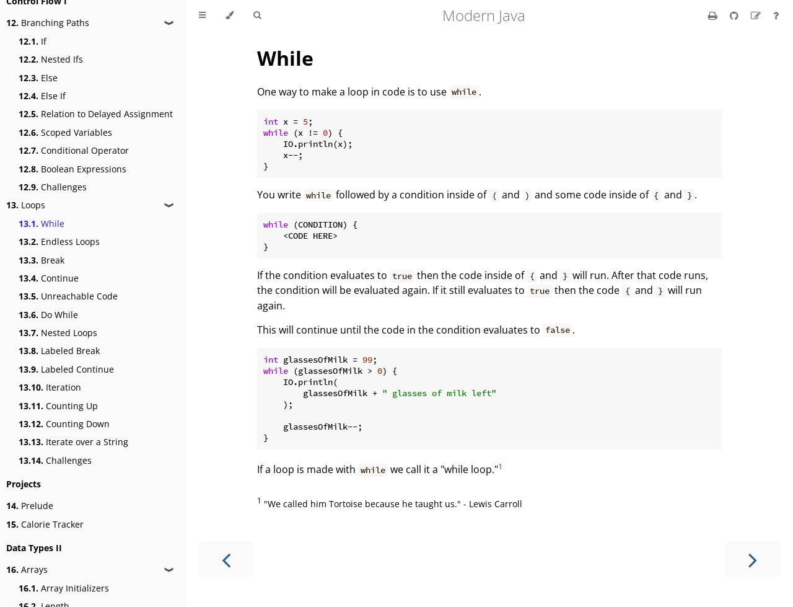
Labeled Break (59, 351)
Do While (48, 315)
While (41, 223)
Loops (25, 205)
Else (38, 78)
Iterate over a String (73, 442)
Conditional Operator (74, 150)
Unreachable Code (68, 296)
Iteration (50, 387)
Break (41, 260)
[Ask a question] (776, 15)
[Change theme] (229, 15)
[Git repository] (735, 15)
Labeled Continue (66, 369)
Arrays (27, 569)
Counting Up (58, 406)
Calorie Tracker (45, 524)
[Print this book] (714, 15)
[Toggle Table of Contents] (202, 15)
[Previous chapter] (226, 559)
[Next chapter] (753, 559)
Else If (42, 96)
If (32, 41)
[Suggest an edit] (757, 15)
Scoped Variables (65, 132)
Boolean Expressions (72, 169)
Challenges (53, 187)
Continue (49, 278)
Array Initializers (64, 588)
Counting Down (64, 424)
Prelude (29, 506)
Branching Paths (47, 23)
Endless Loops (59, 241)
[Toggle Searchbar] (257, 15)
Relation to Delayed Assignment (96, 114)
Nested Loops (58, 333)
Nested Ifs (51, 59)
